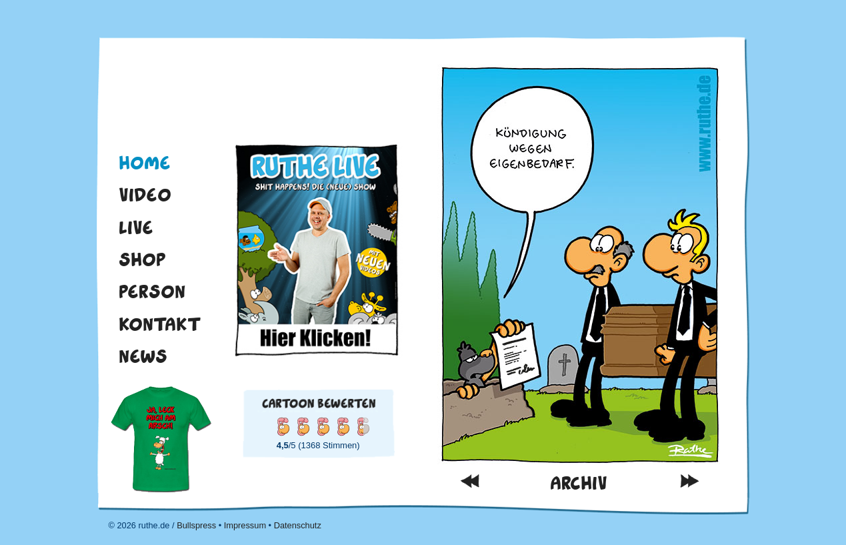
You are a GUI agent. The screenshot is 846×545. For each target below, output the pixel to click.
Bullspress (196, 525)
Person (152, 292)
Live (136, 227)
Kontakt (160, 324)
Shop (142, 259)
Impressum (245, 525)
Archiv (578, 483)
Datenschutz (297, 525)
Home (145, 163)
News (143, 356)
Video (145, 195)
